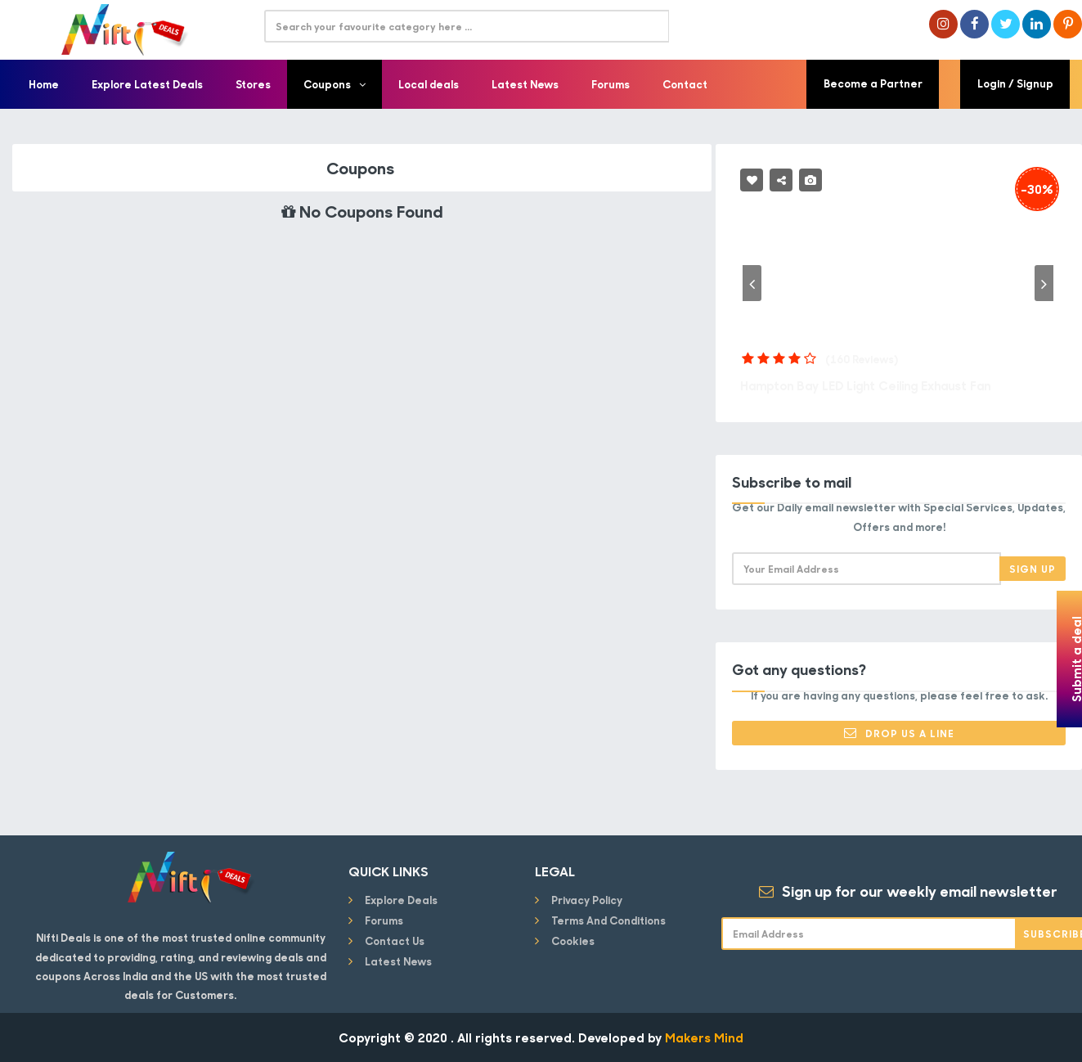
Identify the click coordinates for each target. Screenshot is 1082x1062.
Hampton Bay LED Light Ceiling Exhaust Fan (873, 385)
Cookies (573, 940)
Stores (253, 84)
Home (44, 84)
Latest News (525, 84)
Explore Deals (401, 900)
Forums (610, 84)
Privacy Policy (586, 900)
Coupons (334, 84)
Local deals (428, 84)
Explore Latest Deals (147, 84)
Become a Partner (873, 84)
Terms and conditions (608, 920)
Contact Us (394, 940)
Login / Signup (1016, 84)
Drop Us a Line (899, 733)
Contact (684, 84)
